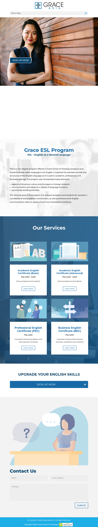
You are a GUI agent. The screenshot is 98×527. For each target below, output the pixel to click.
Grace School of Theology (47, 524)
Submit (81, 505)
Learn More (28, 289)
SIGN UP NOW (20, 60)
